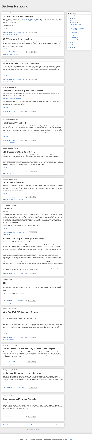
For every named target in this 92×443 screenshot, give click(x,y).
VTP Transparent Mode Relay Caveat (19, 152)
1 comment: (20, 361)
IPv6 (8, 339)
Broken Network (14, 6)
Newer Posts (6, 425)
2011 (71, 44)
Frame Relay (13, 199)
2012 (71, 42)
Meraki (11, 113)
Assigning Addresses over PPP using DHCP (22, 373)
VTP (14, 173)
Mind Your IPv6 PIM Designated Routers (20, 312)
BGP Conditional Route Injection (29, 19)
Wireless (20, 113)
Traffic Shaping (16, 364)
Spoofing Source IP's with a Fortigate (19, 399)
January (74, 39)
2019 (71, 18)
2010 (71, 47)
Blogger (71, 439)
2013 (71, 20)
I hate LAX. (7, 208)
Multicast (11, 339)
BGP (8, 34)
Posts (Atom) (36, 429)
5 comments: (20, 273)
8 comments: (20, 111)
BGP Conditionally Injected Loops (18, 16)
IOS (17, 34)
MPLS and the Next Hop (13, 182)
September (75, 32)
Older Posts (59, 425)
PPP (13, 142)
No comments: (20, 32)
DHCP (8, 390)
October (74, 22)
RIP (13, 81)
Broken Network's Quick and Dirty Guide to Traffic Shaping (29, 349)
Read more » (6, 28)
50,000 (5, 283)
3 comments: (20, 140)
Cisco (14, 34)
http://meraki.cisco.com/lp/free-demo (12, 98)
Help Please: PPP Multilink (14, 123)
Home (33, 425)
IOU (20, 199)
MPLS (23, 199)
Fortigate (9, 419)
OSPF (27, 199)
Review (15, 113)
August (74, 35)
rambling (9, 234)
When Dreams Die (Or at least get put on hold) (23, 239)
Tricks (13, 419)
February (74, 37)
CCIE (10, 34)
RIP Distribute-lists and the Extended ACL (21, 63)
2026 (71, 15)
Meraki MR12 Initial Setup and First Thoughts (23, 91)
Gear (8, 113)
